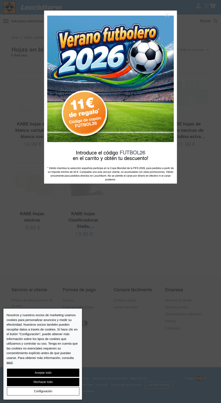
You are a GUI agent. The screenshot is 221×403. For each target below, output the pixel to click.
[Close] (167, 15)
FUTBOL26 (132, 153)
